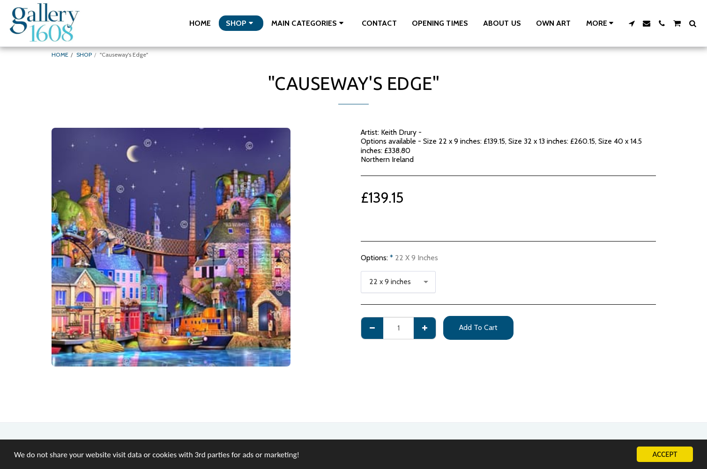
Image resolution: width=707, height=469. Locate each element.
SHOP (84, 54)
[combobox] (398, 282)
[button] (309, 23)
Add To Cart (478, 327)
